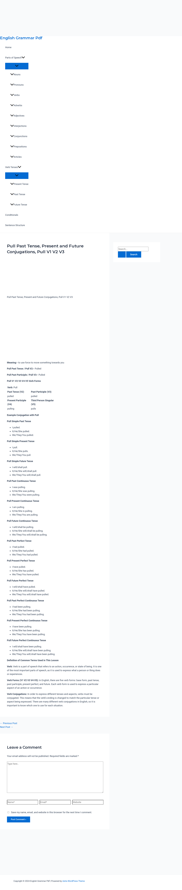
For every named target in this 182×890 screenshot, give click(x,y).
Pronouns (17, 84)
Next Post (6, 727)
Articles (16, 156)
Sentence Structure (15, 225)
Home (8, 47)
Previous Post (8, 723)
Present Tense (19, 184)
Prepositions (18, 146)
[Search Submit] (122, 254)
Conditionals (11, 215)
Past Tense (17, 194)
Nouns (15, 74)
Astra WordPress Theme (73, 881)
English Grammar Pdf (21, 38)
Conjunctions (18, 136)
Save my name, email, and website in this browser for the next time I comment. (51, 812)
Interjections (18, 126)
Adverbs (16, 105)
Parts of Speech (15, 58)
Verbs (15, 95)
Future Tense (18, 204)
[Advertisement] (77, 18)
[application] (23, 58)
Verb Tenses (13, 167)
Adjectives (17, 115)
